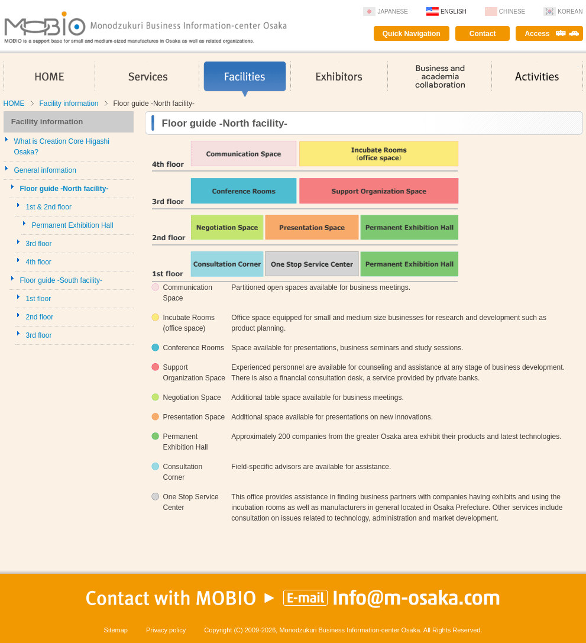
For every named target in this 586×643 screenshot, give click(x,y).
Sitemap (116, 630)
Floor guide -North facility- (64, 189)
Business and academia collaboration (439, 79)
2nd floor (40, 317)
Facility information (69, 103)
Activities (537, 79)
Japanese (392, 11)
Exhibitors (339, 79)
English (454, 11)
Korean (570, 11)
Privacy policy (166, 630)
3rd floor (39, 244)
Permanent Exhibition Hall (73, 225)
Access (537, 34)
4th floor (38, 262)
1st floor (38, 299)
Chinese (512, 11)
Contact (483, 34)
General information (45, 170)
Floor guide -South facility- (61, 280)
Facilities (244, 79)
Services (147, 79)
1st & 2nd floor (49, 207)
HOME (49, 79)
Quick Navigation (412, 34)
